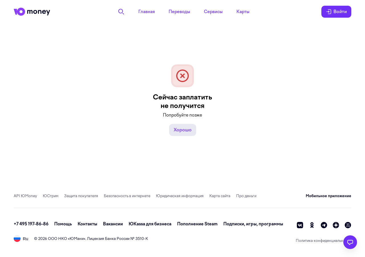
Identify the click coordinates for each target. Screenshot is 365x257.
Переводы (179, 11)
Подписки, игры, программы (253, 224)
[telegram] (324, 225)
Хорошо (183, 129)
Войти (336, 12)
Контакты (87, 224)
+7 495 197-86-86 (31, 224)
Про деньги (246, 196)
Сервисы (213, 11)
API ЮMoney (25, 196)
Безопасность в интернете (127, 196)
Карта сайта (219, 196)
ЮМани (77, 238)
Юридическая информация (180, 196)
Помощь (63, 224)
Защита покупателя (81, 196)
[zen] (335, 225)
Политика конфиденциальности (323, 240)
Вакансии (113, 224)
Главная (146, 11)
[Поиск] (121, 11)
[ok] (312, 225)
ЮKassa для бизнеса (150, 224)
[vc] (347, 225)
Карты (243, 11)
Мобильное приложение (328, 196)
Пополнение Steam (197, 224)
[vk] (300, 225)
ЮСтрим (50, 196)
